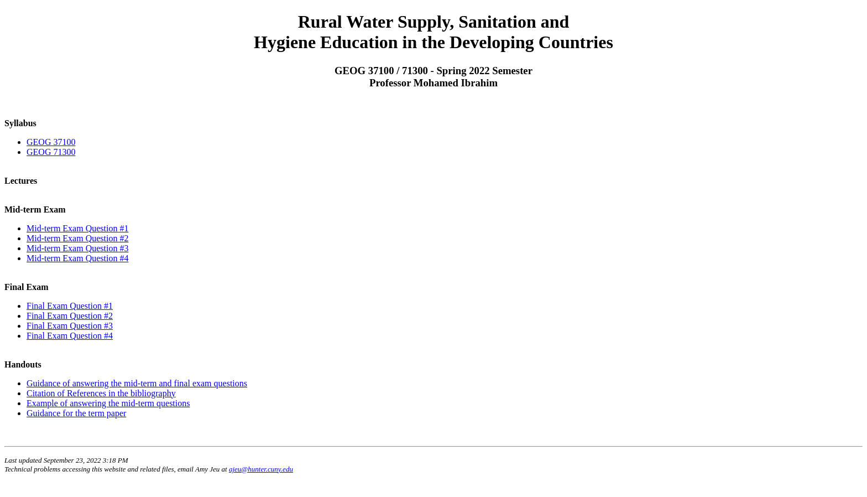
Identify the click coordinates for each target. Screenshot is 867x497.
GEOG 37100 (51, 142)
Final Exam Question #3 (70, 325)
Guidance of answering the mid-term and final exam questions (137, 383)
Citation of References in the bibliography (101, 393)
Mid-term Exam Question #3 (77, 248)
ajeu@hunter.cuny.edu (261, 469)
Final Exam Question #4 (70, 335)
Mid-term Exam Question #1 (77, 228)
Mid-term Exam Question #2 (77, 238)
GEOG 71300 (51, 152)
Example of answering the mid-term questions (108, 403)
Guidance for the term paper (76, 413)
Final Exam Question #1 (70, 305)
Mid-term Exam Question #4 (77, 258)
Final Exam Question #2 (70, 315)
